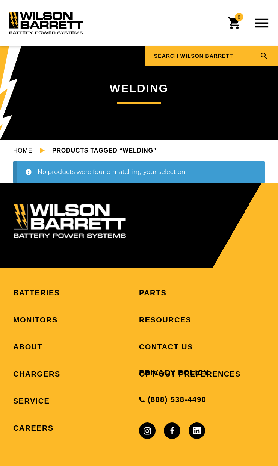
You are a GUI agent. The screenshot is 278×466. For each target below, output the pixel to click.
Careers (33, 428)
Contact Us (166, 347)
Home (22, 150)
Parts (152, 293)
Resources (165, 320)
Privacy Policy (174, 372)
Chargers (36, 374)
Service (31, 401)
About (27, 347)
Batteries (36, 293)
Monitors (35, 320)
